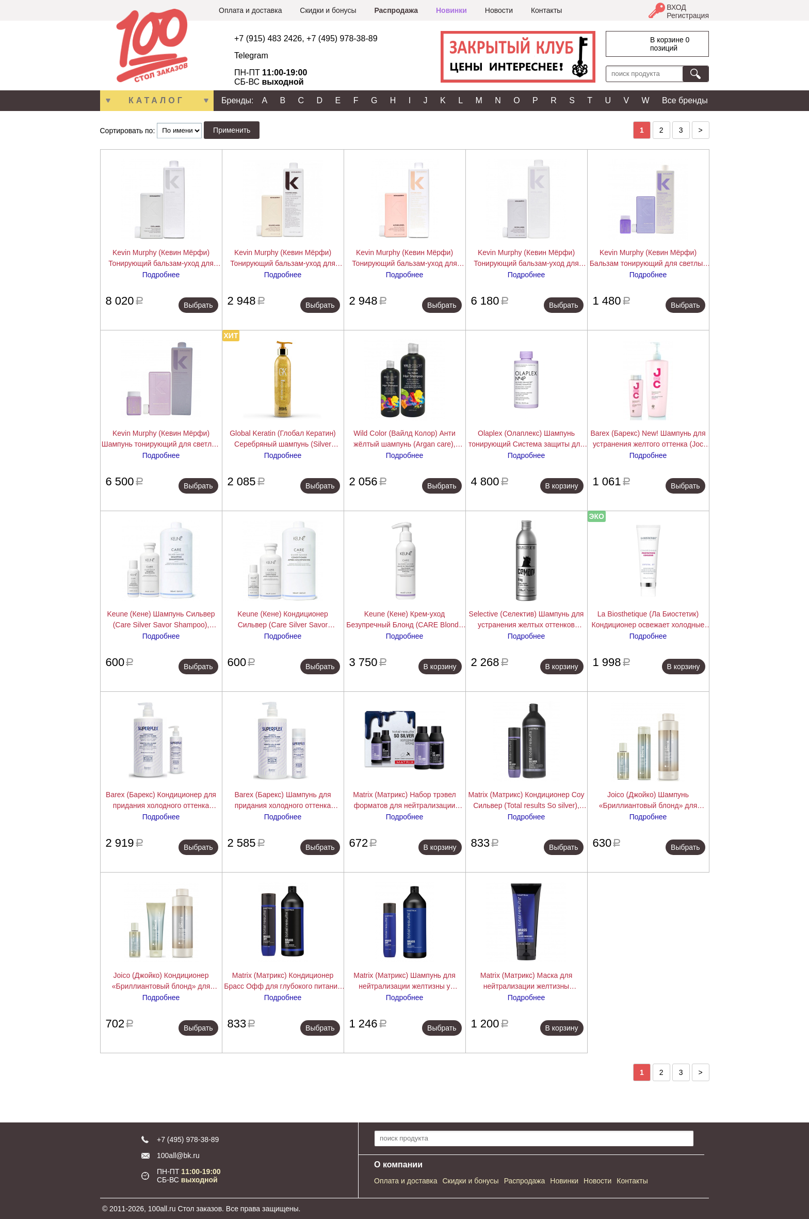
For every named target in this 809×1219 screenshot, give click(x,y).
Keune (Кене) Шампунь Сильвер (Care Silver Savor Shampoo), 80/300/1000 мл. (161, 620)
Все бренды (685, 100)
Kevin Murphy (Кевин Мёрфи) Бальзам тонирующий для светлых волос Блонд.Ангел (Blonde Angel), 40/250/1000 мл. (648, 258)
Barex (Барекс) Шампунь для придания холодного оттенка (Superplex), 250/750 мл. (282, 800)
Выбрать (198, 305)
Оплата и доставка (250, 10)
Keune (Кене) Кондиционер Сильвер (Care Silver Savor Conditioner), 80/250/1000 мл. (282, 620)
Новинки (451, 10)
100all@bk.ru (178, 1155)
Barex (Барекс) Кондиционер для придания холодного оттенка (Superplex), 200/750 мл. (161, 800)
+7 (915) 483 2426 (268, 38)
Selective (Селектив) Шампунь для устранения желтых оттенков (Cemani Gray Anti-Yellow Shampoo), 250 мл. (526, 620)
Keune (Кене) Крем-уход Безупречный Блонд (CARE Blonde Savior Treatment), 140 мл (404, 620)
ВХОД (676, 7)
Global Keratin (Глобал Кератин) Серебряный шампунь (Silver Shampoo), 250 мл (283, 439)
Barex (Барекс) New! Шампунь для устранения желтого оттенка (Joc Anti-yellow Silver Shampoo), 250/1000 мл (648, 439)
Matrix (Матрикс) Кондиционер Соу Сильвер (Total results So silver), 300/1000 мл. (526, 800)
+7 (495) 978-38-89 (341, 38)
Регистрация (688, 15)
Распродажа (396, 10)
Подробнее (161, 275)
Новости (499, 10)
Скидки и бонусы (328, 10)
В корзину (561, 486)
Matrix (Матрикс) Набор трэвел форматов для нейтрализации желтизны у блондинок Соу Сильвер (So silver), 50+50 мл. (404, 800)
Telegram (251, 55)
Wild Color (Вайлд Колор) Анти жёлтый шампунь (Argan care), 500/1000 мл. (404, 439)
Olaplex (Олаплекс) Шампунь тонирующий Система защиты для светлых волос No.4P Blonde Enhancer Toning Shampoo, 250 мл (526, 439)
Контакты (546, 10)
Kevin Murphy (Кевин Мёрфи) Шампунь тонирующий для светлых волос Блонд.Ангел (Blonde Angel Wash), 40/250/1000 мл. (161, 439)
